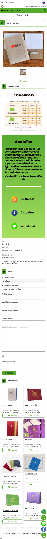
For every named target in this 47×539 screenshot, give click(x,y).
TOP (43, 535)
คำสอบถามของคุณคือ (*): (10, 286)
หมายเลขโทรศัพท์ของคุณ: (10, 310)
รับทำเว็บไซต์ (12, 533)
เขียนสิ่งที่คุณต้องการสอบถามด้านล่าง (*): (16, 327)
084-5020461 (9, 2)
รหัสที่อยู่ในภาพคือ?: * (9, 362)
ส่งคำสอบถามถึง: (8, 277)
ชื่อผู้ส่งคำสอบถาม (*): (9, 294)
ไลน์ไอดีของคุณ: (7, 319)
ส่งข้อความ (9, 373)
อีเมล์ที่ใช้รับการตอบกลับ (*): (11, 302)
